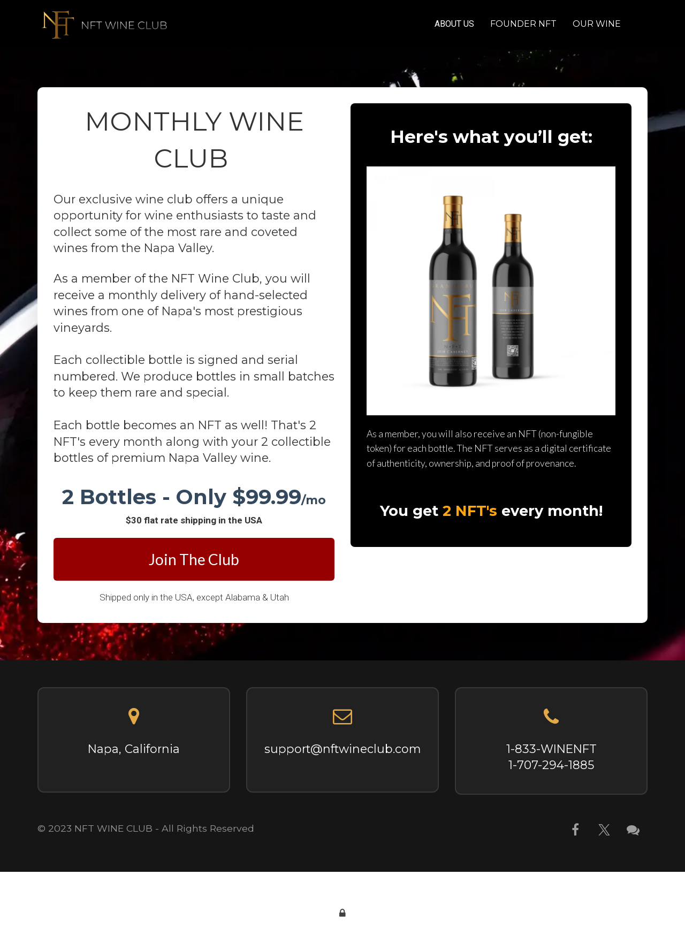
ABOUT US (454, 24)
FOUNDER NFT (523, 24)
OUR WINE (597, 24)
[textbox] (194, 497)
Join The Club (194, 559)
